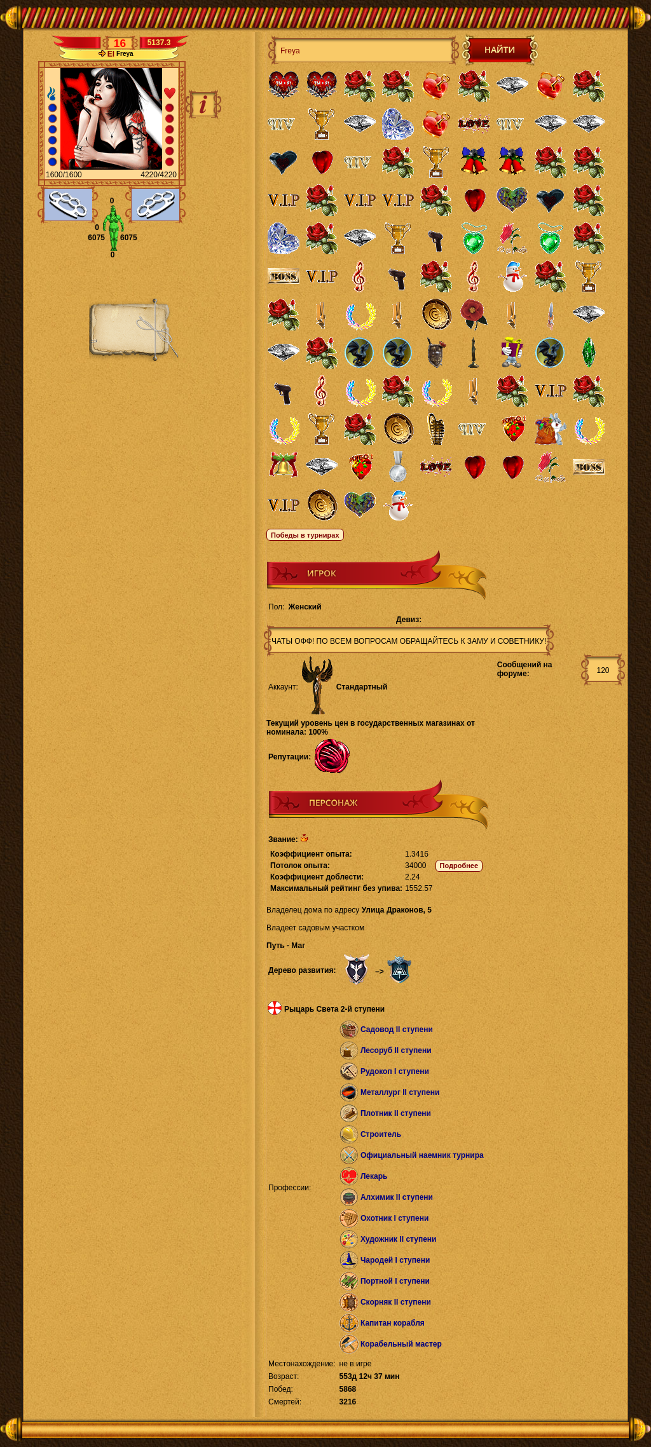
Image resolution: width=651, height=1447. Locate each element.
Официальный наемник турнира (422, 1155)
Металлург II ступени (399, 1092)
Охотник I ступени (394, 1218)
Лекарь (373, 1176)
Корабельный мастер (401, 1344)
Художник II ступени (398, 1239)
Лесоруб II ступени (396, 1050)
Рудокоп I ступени (394, 1071)
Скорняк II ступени (395, 1302)
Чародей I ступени (395, 1260)
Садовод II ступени (396, 1029)
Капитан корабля (392, 1323)
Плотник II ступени (395, 1113)
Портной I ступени (395, 1281)
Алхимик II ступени (396, 1197)
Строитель (380, 1134)
